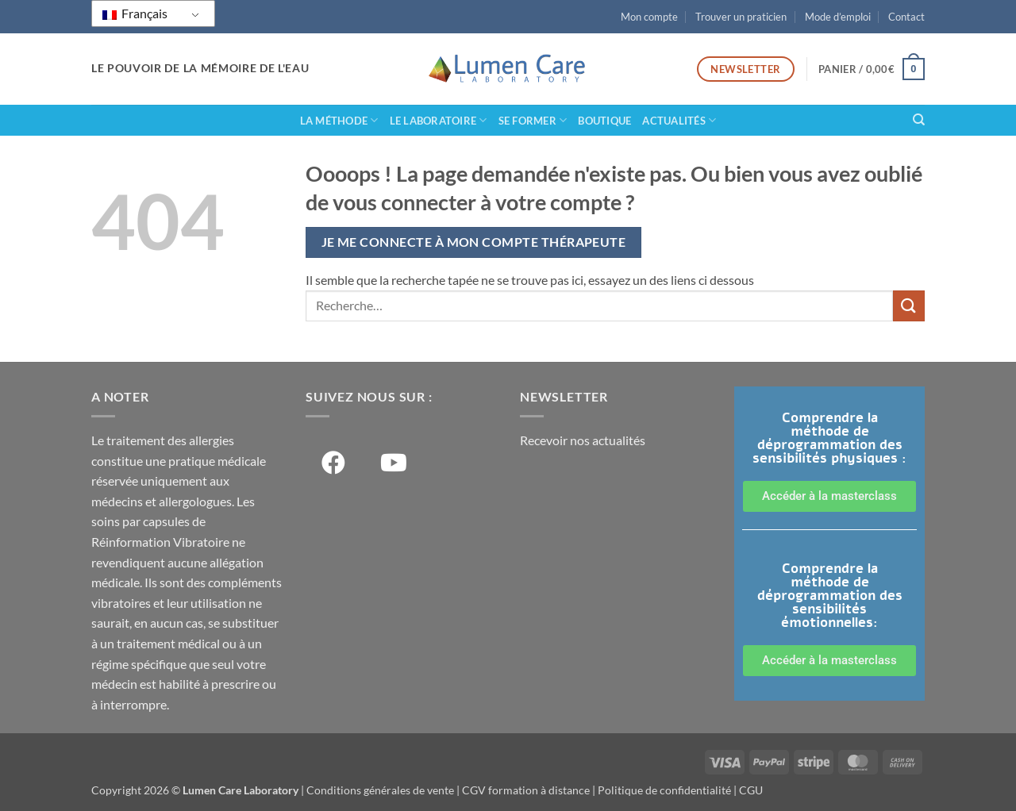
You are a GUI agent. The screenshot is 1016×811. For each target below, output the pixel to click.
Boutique (604, 120)
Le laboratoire (438, 120)
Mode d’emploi (838, 16)
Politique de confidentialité (664, 790)
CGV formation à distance (526, 790)
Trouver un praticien (741, 16)
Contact (906, 16)
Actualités (679, 120)
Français (134, 13)
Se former (533, 120)
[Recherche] (919, 120)
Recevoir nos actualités (582, 440)
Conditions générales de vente (380, 790)
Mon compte (649, 16)
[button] (871, 69)
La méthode (339, 120)
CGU (751, 790)
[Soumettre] (909, 305)
